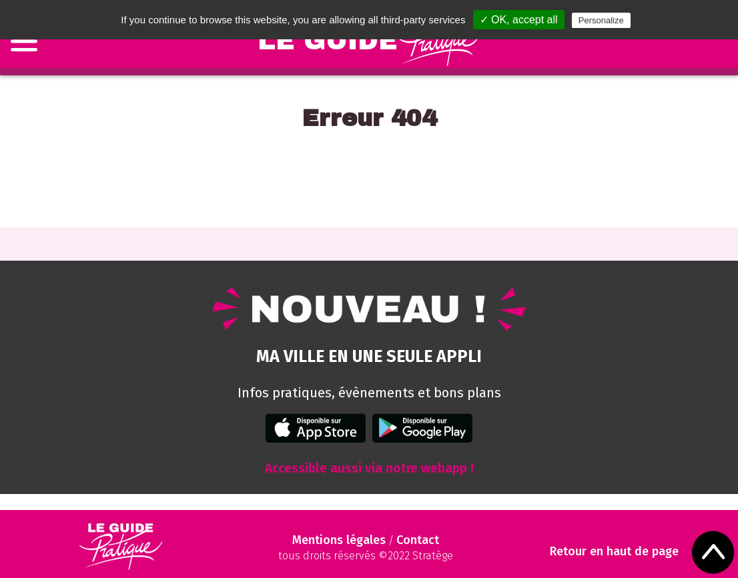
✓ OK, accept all (519, 19)
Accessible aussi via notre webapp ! (369, 468)
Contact (417, 540)
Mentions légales (339, 540)
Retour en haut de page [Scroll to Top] (614, 552)
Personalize (601, 20)
